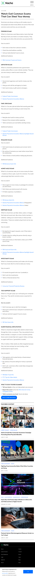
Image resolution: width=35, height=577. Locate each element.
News (19, 559)
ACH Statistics (8, 497)
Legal (2, 557)
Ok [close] (28, 571)
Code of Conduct (4, 551)
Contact (20, 551)
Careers (19, 549)
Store (19, 562)
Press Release (14, 430)
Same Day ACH (17, 497)
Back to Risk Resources (9, 397)
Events (19, 554)
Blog (13, 463)
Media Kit (3, 559)
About (2, 549)
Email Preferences (4, 554)
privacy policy (5, 573)
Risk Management (6, 463)
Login (19, 557)
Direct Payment (5, 430)
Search (2, 562)
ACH (3, 497)
